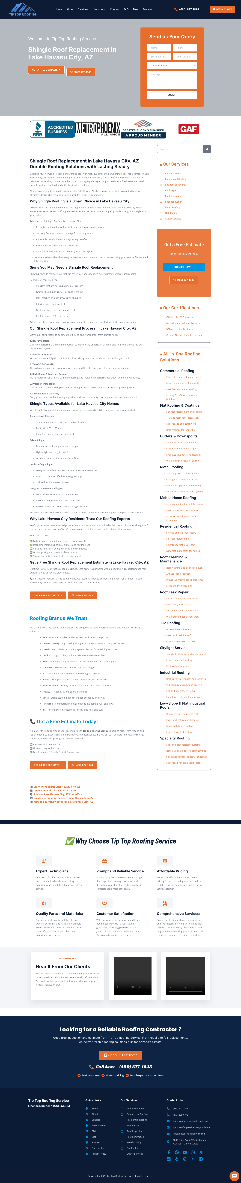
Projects (147, 9)
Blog (135, 9)
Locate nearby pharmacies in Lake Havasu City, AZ (63, 797)
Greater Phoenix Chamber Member (184, 335)
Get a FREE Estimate (120, 1055)
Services (83, 9)
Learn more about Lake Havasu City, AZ (56, 786)
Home (58, 9)
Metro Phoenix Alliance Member (183, 323)
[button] (84, 9)
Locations (100, 9)
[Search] (207, 149)
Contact (114, 9)
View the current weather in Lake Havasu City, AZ (63, 801)
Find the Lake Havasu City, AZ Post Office (57, 794)
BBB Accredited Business (179, 329)
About (70, 9)
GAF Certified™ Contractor (180, 317)
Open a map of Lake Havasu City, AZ (54, 790)
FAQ (126, 9)
